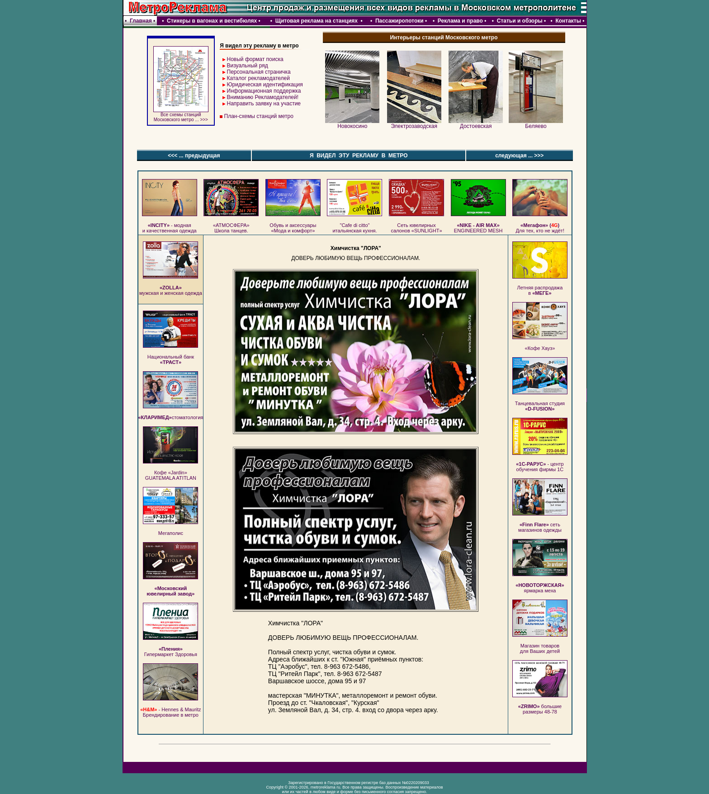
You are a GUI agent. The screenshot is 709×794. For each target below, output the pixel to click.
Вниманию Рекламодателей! (263, 97)
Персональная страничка (259, 72)
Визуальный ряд (247, 65)
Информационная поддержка (264, 91)
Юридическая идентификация (265, 84)
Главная (141, 21)
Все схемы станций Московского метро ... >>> (180, 115)
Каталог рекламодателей (258, 78)
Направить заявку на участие (264, 103)
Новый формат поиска (255, 59)
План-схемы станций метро (258, 116)
